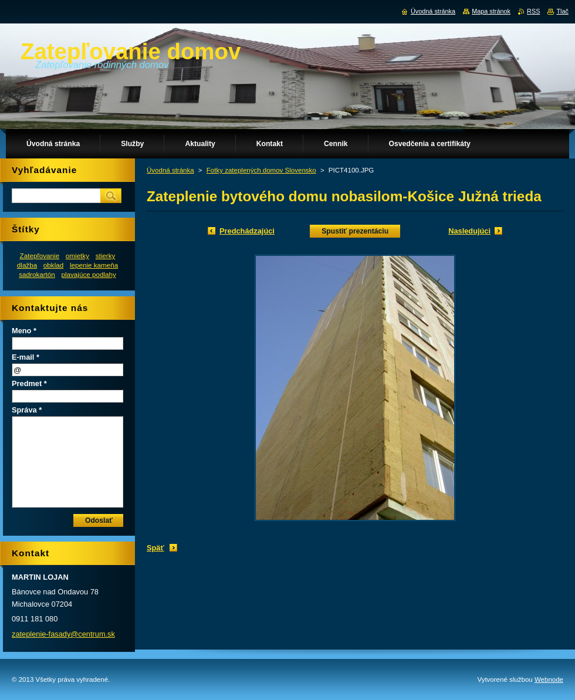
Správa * (27, 409)
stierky (106, 255)
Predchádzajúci (247, 230)
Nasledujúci (469, 230)
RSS (533, 11)
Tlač (562, 11)
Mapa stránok (491, 11)
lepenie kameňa (94, 265)
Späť (155, 547)
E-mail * (25, 357)
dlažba (27, 265)
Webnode (549, 679)
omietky (77, 255)
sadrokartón (37, 274)
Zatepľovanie (40, 255)
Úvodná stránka (170, 170)
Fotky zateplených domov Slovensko (261, 170)
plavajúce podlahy (88, 274)
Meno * (24, 330)
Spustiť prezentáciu (355, 231)
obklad (53, 265)
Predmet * (29, 383)
